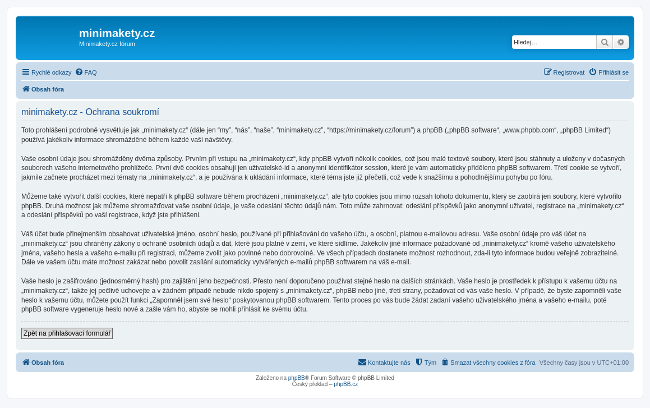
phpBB (296, 378)
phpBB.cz (346, 384)
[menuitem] (86, 72)
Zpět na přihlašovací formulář (67, 333)
